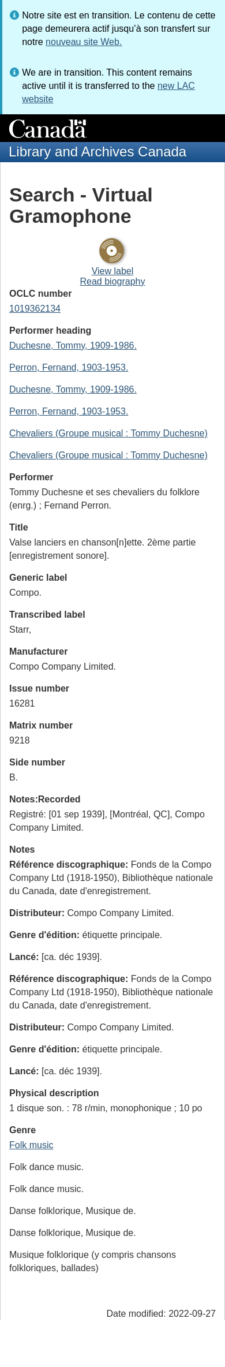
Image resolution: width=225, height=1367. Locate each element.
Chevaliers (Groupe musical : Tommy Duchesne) (108, 433)
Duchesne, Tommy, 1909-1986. (73, 345)
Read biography (112, 281)
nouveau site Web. (84, 42)
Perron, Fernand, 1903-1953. (68, 367)
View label (113, 271)
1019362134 (35, 308)
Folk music (31, 1145)
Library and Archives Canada (97, 151)
